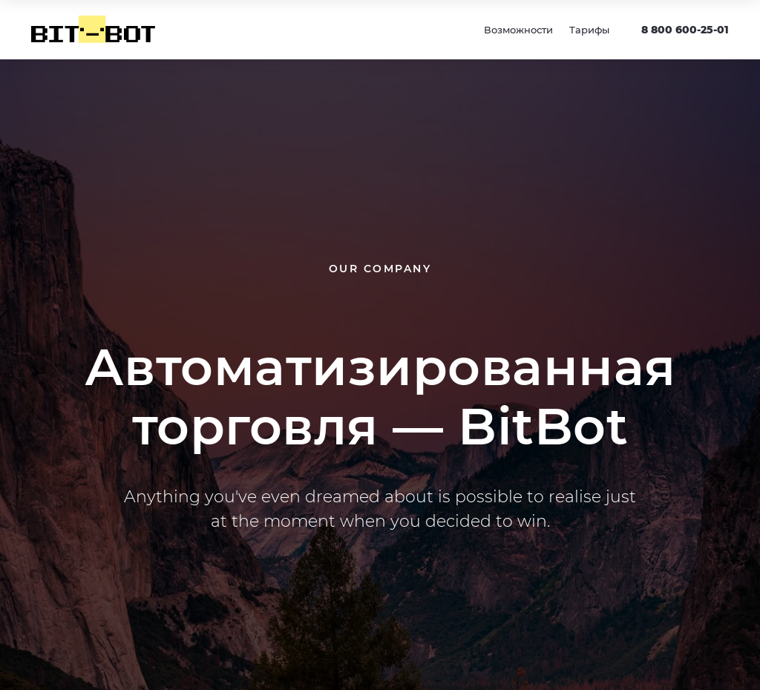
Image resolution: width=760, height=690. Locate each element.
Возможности (518, 30)
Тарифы (589, 30)
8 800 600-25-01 (685, 29)
